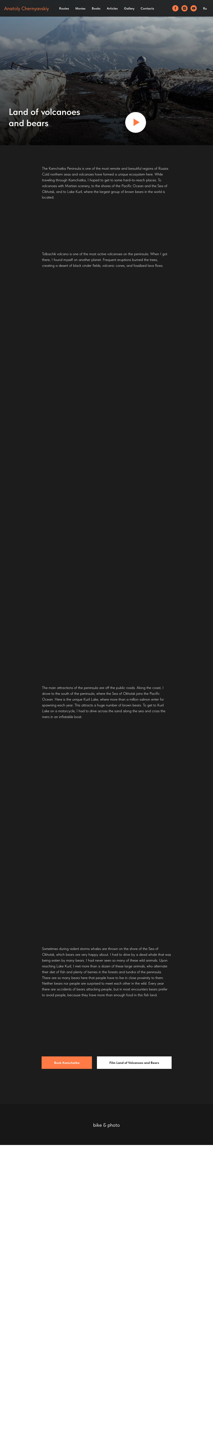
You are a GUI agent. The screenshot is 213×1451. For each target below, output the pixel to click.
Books (96, 8)
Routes (64, 8)
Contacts (147, 8)
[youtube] (194, 8)
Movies (80, 8)
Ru (205, 8)
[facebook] (175, 8)
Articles (112, 8)
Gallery (129, 8)
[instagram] (184, 8)
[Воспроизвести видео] (135, 122)
